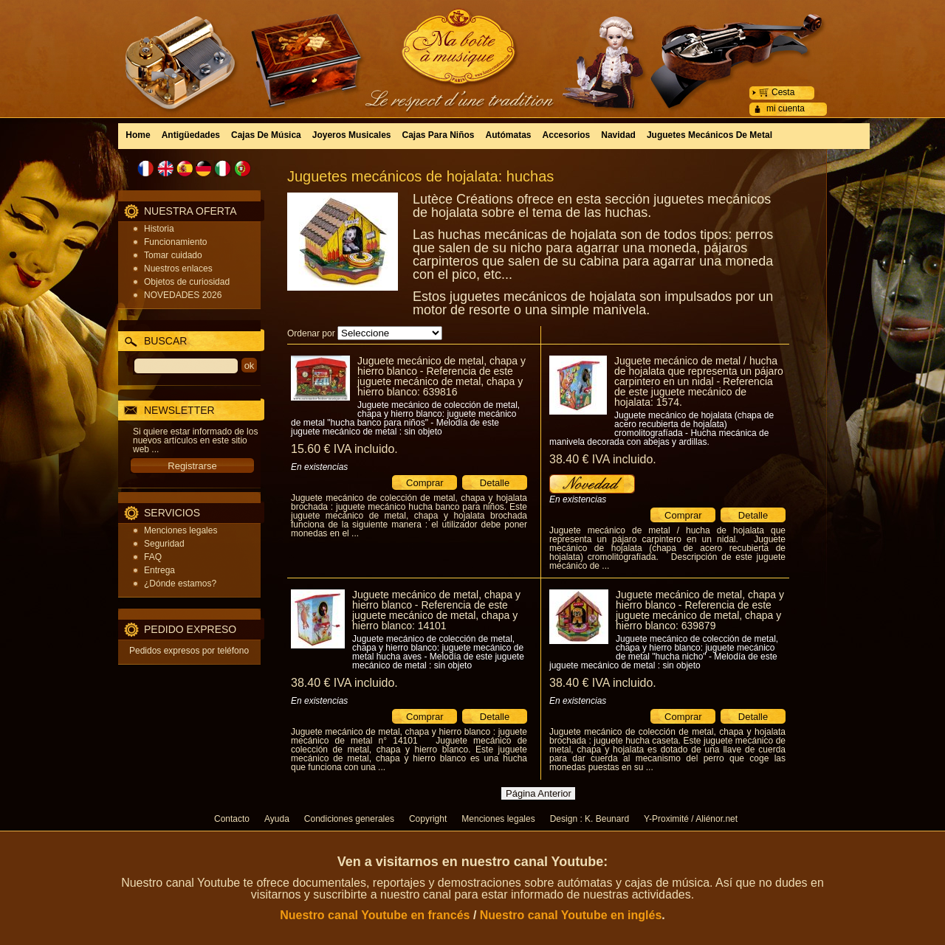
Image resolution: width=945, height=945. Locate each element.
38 (602, 459)
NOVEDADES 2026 (182, 295)
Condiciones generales (349, 819)
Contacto (232, 819)
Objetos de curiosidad (187, 282)
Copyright (428, 819)
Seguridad (164, 544)
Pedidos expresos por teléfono (189, 650)
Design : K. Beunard (589, 819)
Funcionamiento (175, 242)
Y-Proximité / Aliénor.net (691, 819)
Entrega (159, 570)
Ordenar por (311, 333)
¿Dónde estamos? (180, 583)
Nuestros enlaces (178, 268)
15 (344, 449)
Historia (159, 229)
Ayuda (276, 819)
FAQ (153, 557)
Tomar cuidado (173, 255)
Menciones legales (180, 530)
